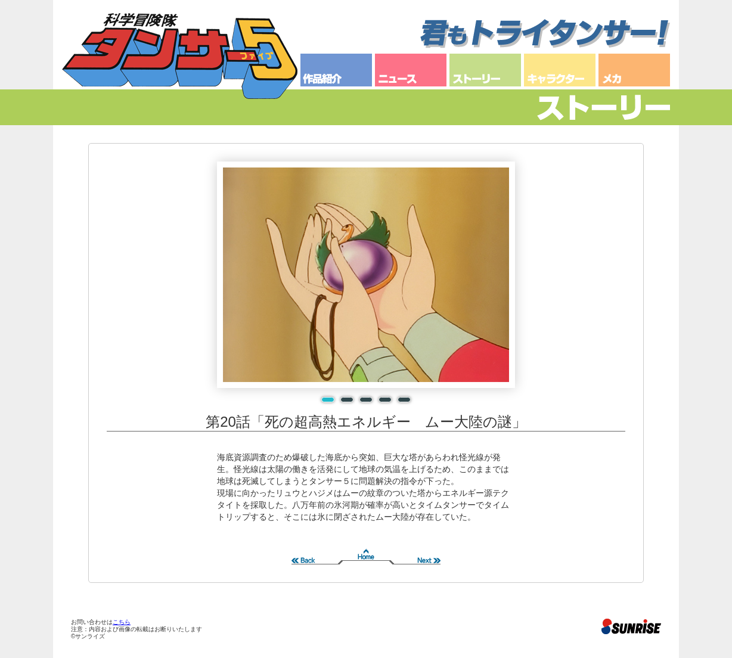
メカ (634, 70)
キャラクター (559, 70)
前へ (318, 552)
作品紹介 (336, 70)
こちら (122, 622)
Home (366, 552)
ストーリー (485, 70)
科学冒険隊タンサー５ (179, 56)
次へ (414, 552)
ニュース (410, 70)
